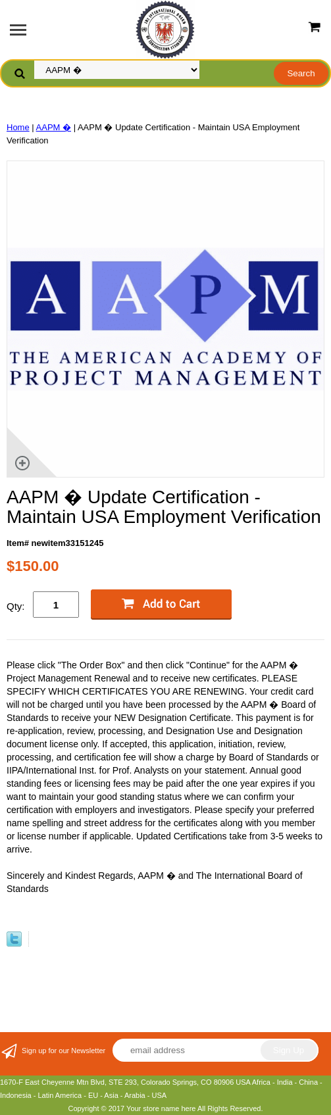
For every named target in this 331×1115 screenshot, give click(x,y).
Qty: (16, 606)
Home (18, 127)
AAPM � (53, 127)
